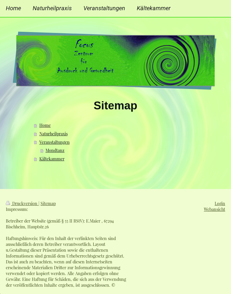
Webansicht (214, 209)
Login (220, 203)
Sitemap (48, 203)
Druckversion (22, 203)
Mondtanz (55, 150)
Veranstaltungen (54, 142)
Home (45, 125)
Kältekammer (51, 159)
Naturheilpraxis (53, 133)
